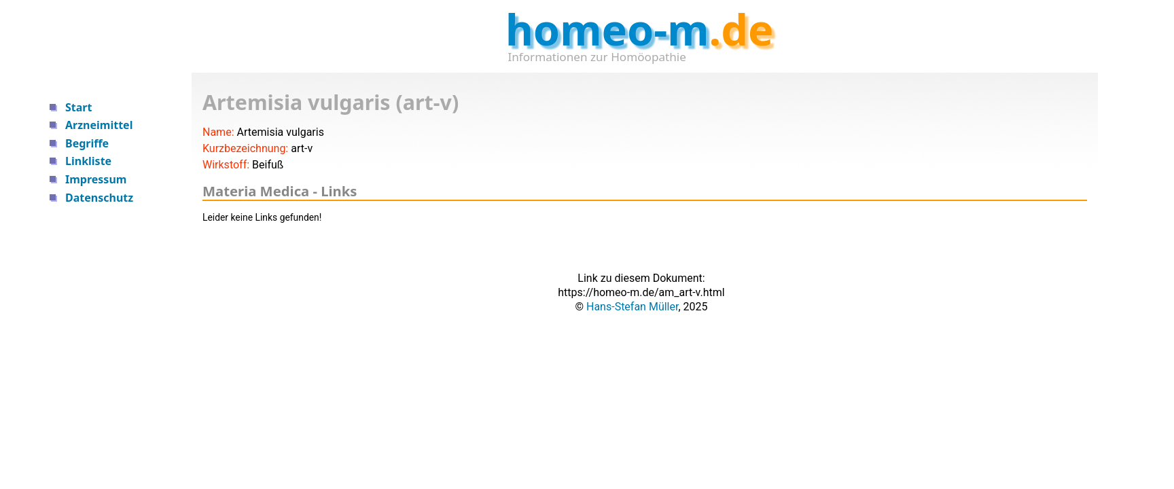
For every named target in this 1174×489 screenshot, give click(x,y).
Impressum (95, 179)
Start (78, 107)
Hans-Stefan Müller (632, 306)
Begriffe (87, 143)
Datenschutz (99, 197)
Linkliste (88, 160)
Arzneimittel (98, 124)
